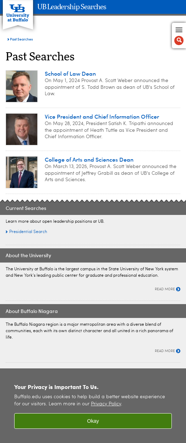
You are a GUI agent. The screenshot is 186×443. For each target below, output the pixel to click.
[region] (93, 405)
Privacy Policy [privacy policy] (106, 404)
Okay (93, 421)
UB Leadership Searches (71, 7)
